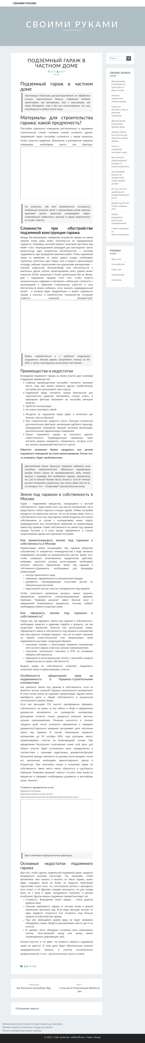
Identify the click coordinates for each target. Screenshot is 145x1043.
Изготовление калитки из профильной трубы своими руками (118, 178)
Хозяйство (116, 280)
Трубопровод (117, 275)
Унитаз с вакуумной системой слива (119, 149)
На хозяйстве (117, 264)
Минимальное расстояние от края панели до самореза (32, 1024)
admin (62, 72)
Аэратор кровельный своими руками (118, 98)
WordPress (79, 1037)
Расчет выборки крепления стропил (22, 1030)
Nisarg (97, 1037)
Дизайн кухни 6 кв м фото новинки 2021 (120, 206)
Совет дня (116, 269)
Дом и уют (30, 966)
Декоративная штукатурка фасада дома (118, 124)
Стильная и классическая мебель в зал (79, 988)
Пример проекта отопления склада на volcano (27, 1027)
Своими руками (24, 3)
